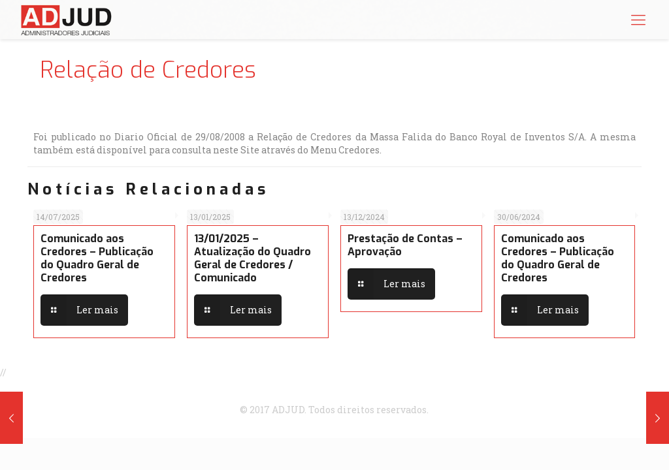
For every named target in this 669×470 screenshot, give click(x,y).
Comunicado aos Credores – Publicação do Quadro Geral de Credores (97, 258)
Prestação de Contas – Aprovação (405, 245)
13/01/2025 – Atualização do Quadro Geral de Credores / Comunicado (252, 258)
